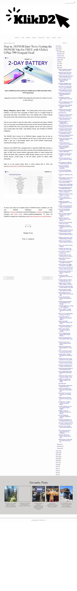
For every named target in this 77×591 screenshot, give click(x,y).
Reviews (34, 37)
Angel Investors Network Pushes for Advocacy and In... (65, 399)
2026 (57, 46)
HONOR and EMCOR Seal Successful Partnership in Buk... (65, 390)
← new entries (8, 278)
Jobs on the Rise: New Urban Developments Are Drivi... (65, 126)
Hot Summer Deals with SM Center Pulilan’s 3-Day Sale (65, 287)
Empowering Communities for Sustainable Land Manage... (65, 303)
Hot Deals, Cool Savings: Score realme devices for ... (65, 427)
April (58, 67)
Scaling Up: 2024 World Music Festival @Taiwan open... (65, 230)
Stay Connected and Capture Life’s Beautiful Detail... (65, 369)
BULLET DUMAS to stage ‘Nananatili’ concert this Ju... (64, 310)
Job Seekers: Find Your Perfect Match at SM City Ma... (65, 98)
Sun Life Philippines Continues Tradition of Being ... (64, 416)
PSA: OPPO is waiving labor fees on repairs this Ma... (65, 87)
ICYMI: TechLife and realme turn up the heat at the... (65, 351)
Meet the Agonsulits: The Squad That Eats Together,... (64, 80)
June (58, 63)
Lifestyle (17, 37)
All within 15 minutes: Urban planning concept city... (65, 115)
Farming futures (62, 112)
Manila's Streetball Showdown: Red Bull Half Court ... (65, 322)
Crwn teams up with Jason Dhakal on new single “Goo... (65, 155)
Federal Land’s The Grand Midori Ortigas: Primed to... (65, 283)
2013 (57, 470)
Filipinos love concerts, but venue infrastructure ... (65, 118)
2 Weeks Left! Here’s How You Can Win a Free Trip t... (65, 249)
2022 (57, 452)
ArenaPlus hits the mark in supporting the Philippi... (65, 110)
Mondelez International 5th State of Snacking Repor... (65, 206)
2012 (57, 472)
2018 (57, 460)
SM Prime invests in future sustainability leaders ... (65, 132)
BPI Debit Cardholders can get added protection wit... (65, 420)
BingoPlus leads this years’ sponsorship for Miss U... (65, 73)
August (59, 59)
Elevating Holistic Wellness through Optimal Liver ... (65, 280)
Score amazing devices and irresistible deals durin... (65, 188)
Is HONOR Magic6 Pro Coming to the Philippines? (65, 306)
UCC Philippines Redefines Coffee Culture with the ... (65, 163)
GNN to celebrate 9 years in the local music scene (65, 70)
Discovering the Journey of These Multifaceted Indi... (65, 90)
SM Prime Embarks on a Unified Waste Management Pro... (64, 122)
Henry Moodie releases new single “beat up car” (65, 386)
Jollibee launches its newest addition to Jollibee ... (65, 194)
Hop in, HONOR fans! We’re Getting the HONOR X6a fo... (65, 372)
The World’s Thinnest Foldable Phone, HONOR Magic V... (65, 318)
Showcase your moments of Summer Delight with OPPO (65, 272)
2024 (57, 50)
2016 (57, 464)
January (59, 448)
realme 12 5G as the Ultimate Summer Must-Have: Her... (65, 268)
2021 (57, 454)
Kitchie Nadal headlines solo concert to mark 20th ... (65, 326)
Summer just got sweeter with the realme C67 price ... (65, 234)
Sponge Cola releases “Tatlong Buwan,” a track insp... (65, 203)
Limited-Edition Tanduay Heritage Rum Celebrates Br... (65, 355)
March (58, 444)
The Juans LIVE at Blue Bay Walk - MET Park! (65, 223)
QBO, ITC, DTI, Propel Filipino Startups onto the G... (65, 314)
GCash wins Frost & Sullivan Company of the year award (65, 106)
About (59, 37)
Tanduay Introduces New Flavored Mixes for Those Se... (65, 348)
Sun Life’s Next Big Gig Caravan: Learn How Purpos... (64, 210)
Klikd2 (33, 520)
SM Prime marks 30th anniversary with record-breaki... (65, 198)
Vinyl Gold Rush (62, 383)
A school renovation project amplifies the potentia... (65, 129)
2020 (57, 456)
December (60, 51)
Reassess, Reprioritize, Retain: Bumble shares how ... (64, 436)
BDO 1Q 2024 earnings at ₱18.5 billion (64, 259)
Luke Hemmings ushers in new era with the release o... (65, 159)
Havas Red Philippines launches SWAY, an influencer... (63, 147)
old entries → (47, 278)
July (58, 61)
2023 (57, 450)
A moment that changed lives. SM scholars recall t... (64, 171)
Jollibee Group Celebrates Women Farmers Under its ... (65, 242)
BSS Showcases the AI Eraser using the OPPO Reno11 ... (64, 343)
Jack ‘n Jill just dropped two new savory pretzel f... (65, 181)
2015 (57, 466)
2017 (57, 462)
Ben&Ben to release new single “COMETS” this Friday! (64, 380)
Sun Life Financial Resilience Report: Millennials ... (65, 151)
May (58, 65)
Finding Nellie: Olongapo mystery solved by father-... (64, 403)
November (60, 53)
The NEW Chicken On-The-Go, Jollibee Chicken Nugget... (65, 407)
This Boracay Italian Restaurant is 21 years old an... (65, 276)
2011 (57, 474)
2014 (57, 468)
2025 (57, 48)
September (60, 57)
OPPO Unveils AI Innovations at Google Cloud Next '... (65, 262)
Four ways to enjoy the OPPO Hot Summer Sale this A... (65, 423)
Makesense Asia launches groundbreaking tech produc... (64, 94)
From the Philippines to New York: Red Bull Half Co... (65, 102)
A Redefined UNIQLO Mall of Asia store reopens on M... (65, 376)
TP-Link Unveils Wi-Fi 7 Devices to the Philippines (65, 143)
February (59, 446)
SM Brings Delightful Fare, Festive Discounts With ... (65, 84)
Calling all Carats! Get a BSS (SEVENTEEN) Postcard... (65, 238)
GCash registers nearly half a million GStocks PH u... (65, 178)
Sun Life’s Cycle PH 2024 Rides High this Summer (65, 290)
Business (28, 37)
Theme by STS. (42, 520)
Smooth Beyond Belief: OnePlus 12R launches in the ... (65, 298)
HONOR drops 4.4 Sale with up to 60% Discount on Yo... (65, 440)
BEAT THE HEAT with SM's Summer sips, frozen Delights (65, 215)
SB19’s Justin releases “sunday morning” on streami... (64, 330)
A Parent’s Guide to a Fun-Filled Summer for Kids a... (65, 255)
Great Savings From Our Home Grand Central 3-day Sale (65, 294)
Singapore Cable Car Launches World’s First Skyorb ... (64, 412)
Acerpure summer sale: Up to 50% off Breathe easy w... (65, 76)
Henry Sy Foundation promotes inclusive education (63, 167)
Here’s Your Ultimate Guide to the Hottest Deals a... (65, 136)
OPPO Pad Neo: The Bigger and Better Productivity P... (65, 265)
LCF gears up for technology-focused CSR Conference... (65, 185)
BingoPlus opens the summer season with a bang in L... (64, 219)
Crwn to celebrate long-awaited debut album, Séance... (64, 334)
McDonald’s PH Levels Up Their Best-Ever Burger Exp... (64, 394)
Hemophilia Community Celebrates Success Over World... (65, 227)
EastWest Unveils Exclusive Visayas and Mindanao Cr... (65, 365)
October (59, 55)
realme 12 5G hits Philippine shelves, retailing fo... (65, 191)
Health (48, 37)
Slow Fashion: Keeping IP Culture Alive (64, 252)
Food (22, 37)
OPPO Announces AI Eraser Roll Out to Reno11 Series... (65, 362)
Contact (54, 37)
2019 (57, 458)
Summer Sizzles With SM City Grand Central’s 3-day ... (65, 339)
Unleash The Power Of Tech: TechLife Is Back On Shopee (65, 139)
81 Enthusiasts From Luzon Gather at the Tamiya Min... (65, 359)
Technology (41, 37)
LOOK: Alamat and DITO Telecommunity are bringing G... (64, 432)
